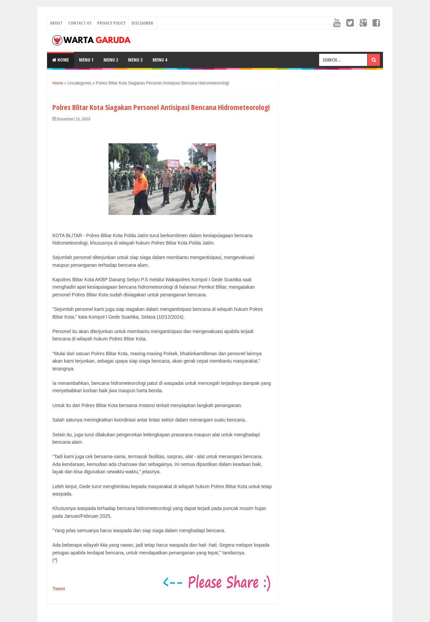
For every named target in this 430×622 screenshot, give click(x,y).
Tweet (58, 588)
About (56, 23)
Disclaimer (142, 23)
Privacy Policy (111, 23)
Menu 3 (135, 60)
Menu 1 (86, 60)
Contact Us (79, 23)
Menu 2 (110, 60)
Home (60, 60)
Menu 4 (160, 60)
